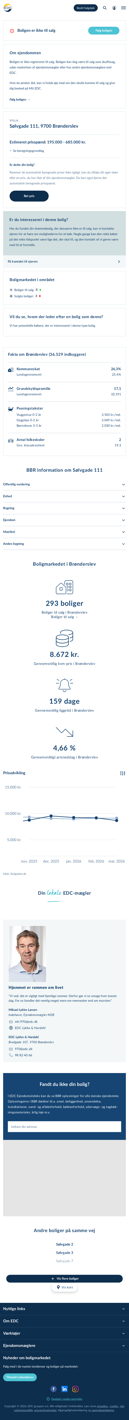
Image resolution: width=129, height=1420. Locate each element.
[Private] (8, 7)
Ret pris (29, 196)
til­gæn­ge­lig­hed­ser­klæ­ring (72, 1410)
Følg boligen (104, 30)
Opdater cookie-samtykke (64, 1399)
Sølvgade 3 (64, 1253)
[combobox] (64, 1126)
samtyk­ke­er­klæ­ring (103, 1410)
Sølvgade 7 (64, 1261)
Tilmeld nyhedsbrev (20, 1377)
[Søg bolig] (105, 8)
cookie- (114, 1406)
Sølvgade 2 (64, 1244)
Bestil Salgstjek (86, 8)
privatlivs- (102, 1406)
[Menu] (123, 8)
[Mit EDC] (114, 8)
